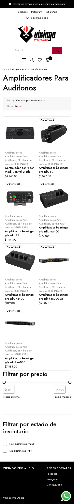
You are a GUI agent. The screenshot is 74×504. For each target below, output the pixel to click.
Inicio (6, 69)
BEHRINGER (21, 164)
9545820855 (54, 485)
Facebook (52, 474)
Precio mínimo (11, 397)
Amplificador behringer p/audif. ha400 (19, 297)
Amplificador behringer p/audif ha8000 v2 (53, 297)
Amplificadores (13, 153)
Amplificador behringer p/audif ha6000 (19, 360)
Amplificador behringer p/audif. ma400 (53, 229)
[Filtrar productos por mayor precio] (60, 390)
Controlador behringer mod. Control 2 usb (19, 170)
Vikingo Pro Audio (13, 498)
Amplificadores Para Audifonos (16, 158)
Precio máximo (62, 397)
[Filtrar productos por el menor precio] (9, 390)
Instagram (52, 479)
